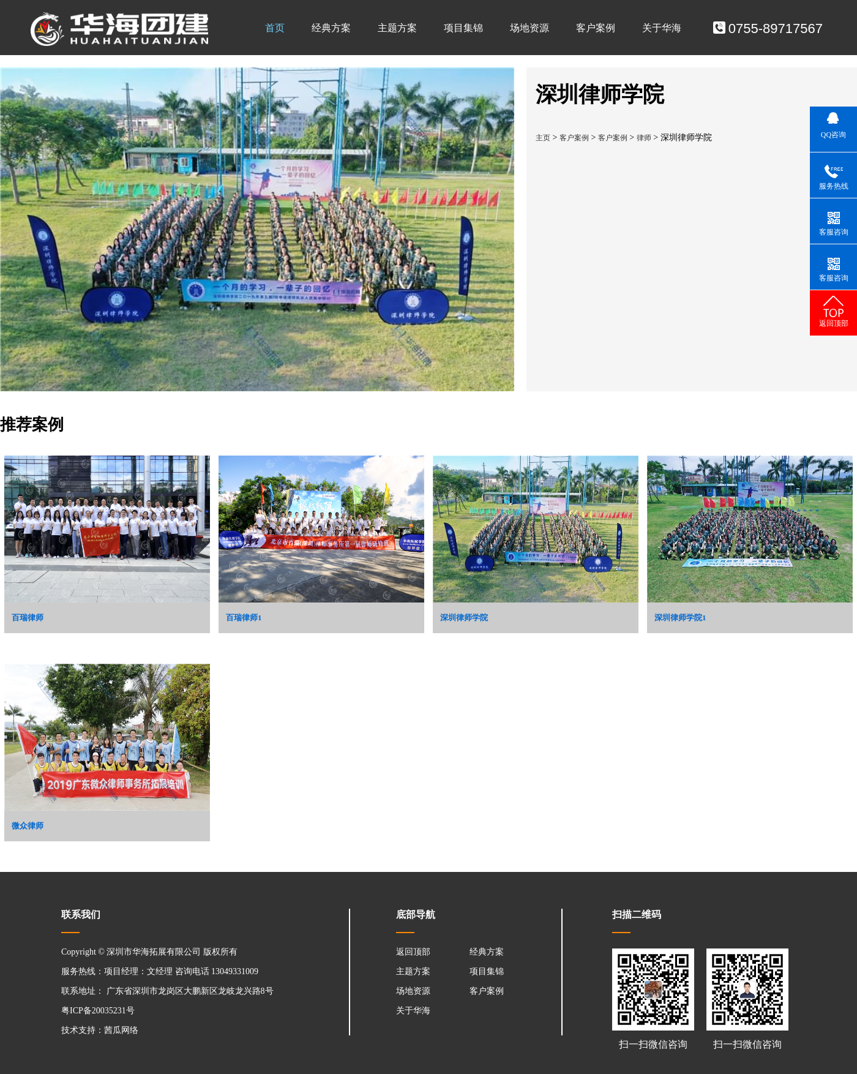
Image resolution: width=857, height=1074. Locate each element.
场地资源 (529, 28)
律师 (644, 137)
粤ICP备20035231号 (98, 1010)
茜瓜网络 (121, 1030)
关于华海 (661, 28)
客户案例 (595, 28)
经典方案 (331, 28)
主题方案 (397, 28)
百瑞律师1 (244, 617)
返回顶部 (413, 951)
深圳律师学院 (464, 617)
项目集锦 (463, 28)
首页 (275, 28)
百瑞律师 (27, 617)
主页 (543, 137)
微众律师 (27, 825)
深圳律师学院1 (680, 617)
